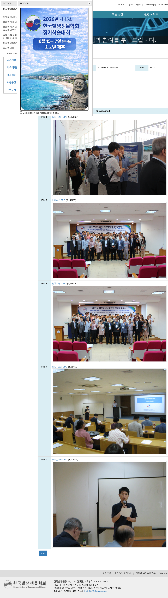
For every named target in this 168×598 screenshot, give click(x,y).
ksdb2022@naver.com (95, 591)
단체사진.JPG (58, 200)
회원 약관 (107, 573)
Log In (130, 4)
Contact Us (162, 4)
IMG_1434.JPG (60, 117)
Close (89, 3)
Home (121, 4)
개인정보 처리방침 (123, 573)
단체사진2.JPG (59, 283)
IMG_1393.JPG (60, 366)
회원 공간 (117, 14)
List (43, 553)
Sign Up (139, 4)
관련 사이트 (151, 14)
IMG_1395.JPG (60, 459)
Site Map (150, 4)
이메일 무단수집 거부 (145, 573)
